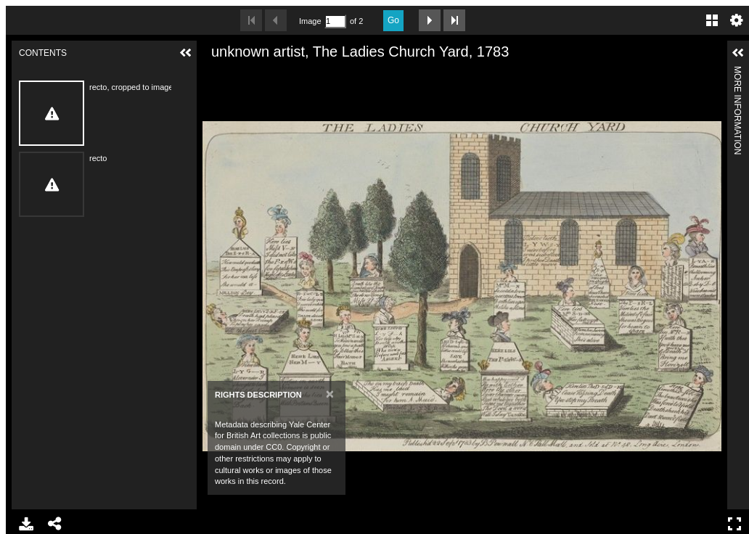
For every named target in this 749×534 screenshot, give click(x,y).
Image (310, 21)
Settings (737, 20)
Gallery (712, 20)
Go (393, 20)
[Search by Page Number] (335, 21)
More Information (737, 72)
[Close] (330, 393)
